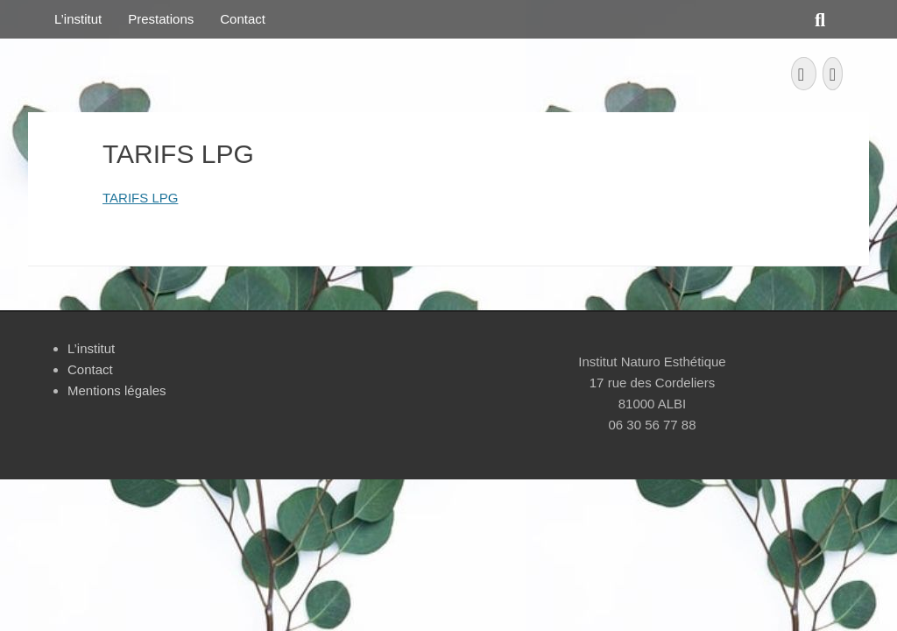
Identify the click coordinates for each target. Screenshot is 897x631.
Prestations (161, 18)
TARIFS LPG (140, 197)
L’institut (78, 18)
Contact (242, 18)
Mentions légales (116, 390)
